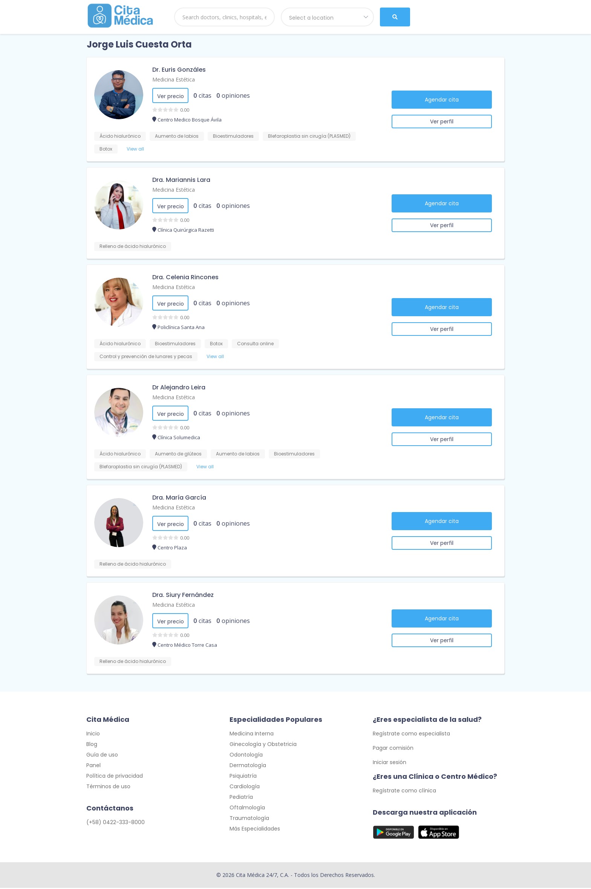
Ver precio (170, 96)
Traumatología (249, 819)
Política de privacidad (114, 777)
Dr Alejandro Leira (178, 387)
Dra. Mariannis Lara (181, 179)
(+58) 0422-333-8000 (115, 823)
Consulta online (255, 343)
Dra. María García (179, 497)
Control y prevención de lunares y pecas (146, 356)
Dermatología (248, 766)
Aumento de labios (177, 136)
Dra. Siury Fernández (183, 595)
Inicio (93, 734)
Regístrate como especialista (411, 734)
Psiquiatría (243, 777)
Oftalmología (247, 808)
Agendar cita (442, 99)
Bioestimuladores (233, 136)
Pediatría (241, 798)
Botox (106, 149)
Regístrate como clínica (404, 791)
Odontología (246, 756)
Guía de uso (102, 756)
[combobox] (327, 17)
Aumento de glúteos (178, 454)
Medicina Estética (173, 79)
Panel (93, 766)
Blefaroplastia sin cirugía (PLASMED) (309, 136)
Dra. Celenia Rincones (185, 277)
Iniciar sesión (389, 763)
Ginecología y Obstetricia (263, 745)
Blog (91, 745)
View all (135, 149)
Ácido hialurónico (120, 136)
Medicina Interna (252, 734)
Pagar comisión (393, 749)
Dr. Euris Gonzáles (179, 69)
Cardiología (245, 787)
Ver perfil (441, 121)
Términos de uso (108, 787)
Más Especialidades (255, 830)
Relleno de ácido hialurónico (133, 246)
